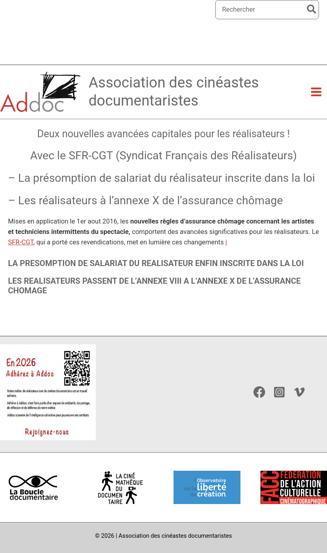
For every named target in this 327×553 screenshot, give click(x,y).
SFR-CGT (20, 252)
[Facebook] (259, 392)
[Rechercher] (312, 9)
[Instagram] (279, 392)
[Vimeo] (299, 392)
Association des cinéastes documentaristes (178, 100)
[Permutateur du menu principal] (316, 100)
